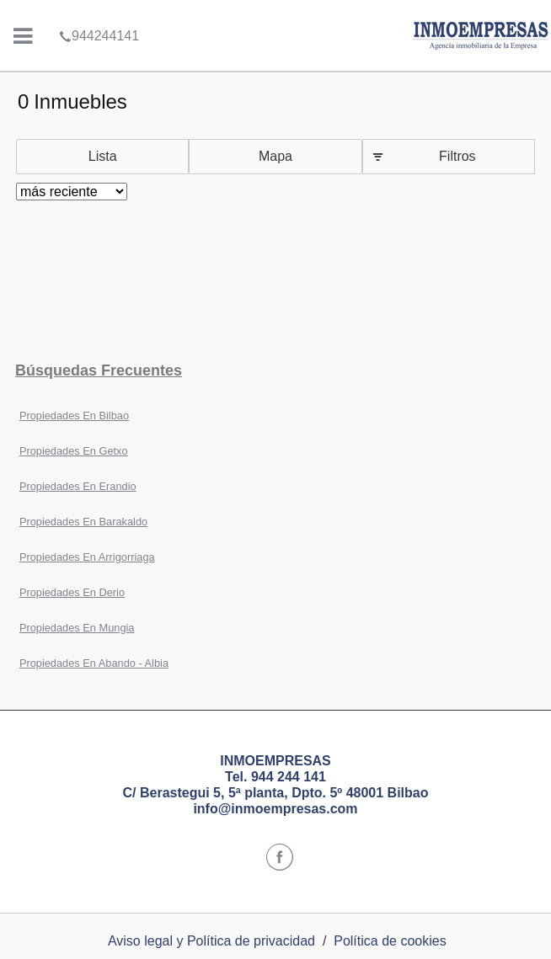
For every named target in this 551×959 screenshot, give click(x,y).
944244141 (99, 12)
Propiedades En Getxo (73, 451)
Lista (102, 156)
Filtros (457, 156)
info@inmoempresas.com (275, 809)
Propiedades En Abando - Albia (94, 663)
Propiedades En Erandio (77, 486)
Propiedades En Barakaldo (83, 521)
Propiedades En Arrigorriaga (87, 557)
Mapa (275, 156)
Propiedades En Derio (72, 592)
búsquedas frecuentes (98, 370)
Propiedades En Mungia (77, 627)
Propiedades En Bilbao (74, 415)
